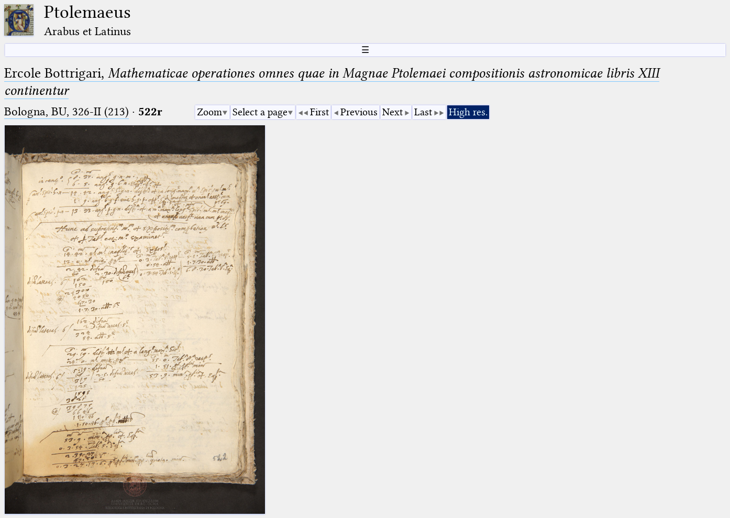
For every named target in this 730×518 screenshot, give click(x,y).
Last (423, 112)
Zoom (209, 112)
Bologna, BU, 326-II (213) (66, 111)
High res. (468, 112)
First (319, 112)
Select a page (260, 112)
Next (392, 112)
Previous (359, 112)
